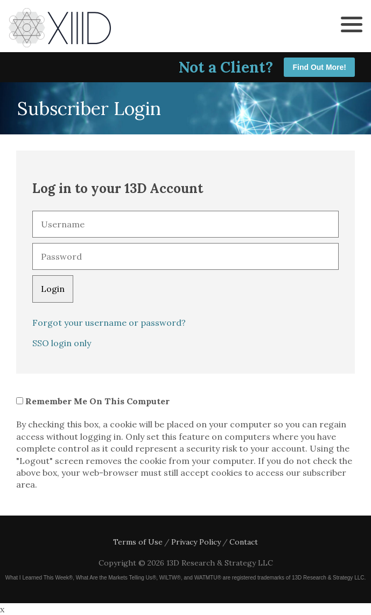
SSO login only (61, 343)
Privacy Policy (196, 542)
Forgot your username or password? (109, 322)
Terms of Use (138, 542)
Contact (243, 542)
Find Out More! (319, 67)
